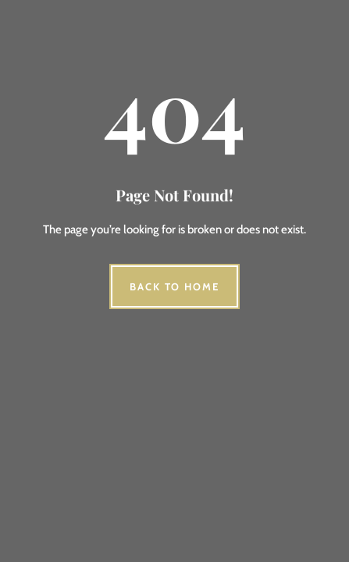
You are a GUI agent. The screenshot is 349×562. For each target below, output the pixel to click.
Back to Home (174, 286)
